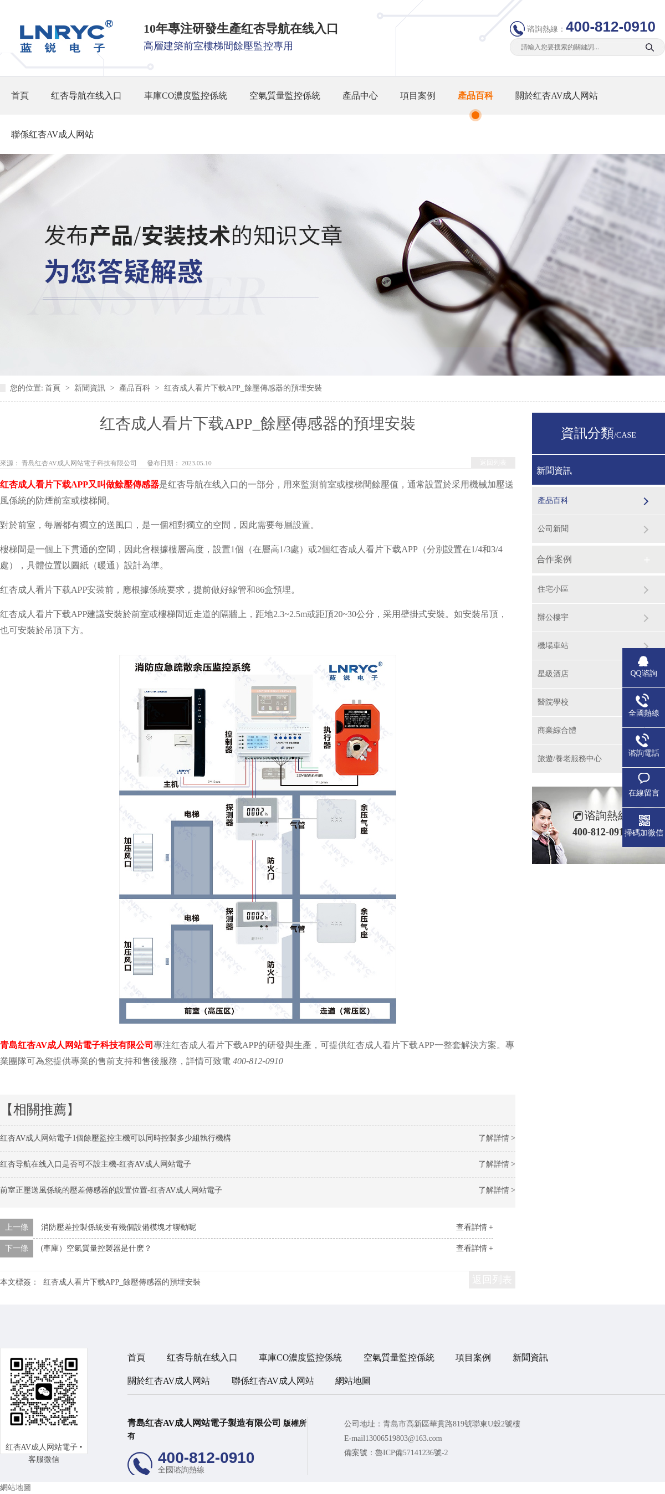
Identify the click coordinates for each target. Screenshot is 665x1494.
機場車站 (553, 645)
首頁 (20, 95)
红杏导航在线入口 (86, 95)
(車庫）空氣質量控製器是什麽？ (96, 1248)
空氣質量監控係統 (284, 95)
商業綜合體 (557, 730)
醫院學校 (553, 702)
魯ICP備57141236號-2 (411, 1453)
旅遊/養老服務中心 (570, 758)
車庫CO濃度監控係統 (185, 95)
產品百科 (475, 95)
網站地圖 (353, 1380)
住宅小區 (553, 589)
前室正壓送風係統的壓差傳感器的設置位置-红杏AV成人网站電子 (111, 1190)
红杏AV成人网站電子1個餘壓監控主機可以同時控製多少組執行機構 (115, 1138)
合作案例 (554, 559)
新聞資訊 (91, 388)
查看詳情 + (474, 1227)
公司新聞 (553, 529)
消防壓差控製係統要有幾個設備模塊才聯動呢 (118, 1227)
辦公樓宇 (553, 617)
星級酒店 (553, 674)
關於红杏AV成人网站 (556, 95)
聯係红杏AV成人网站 (52, 134)
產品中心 (360, 95)
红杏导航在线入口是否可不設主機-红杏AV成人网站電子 (95, 1164)
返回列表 (493, 462)
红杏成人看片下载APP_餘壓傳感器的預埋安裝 (243, 388)
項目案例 (418, 95)
